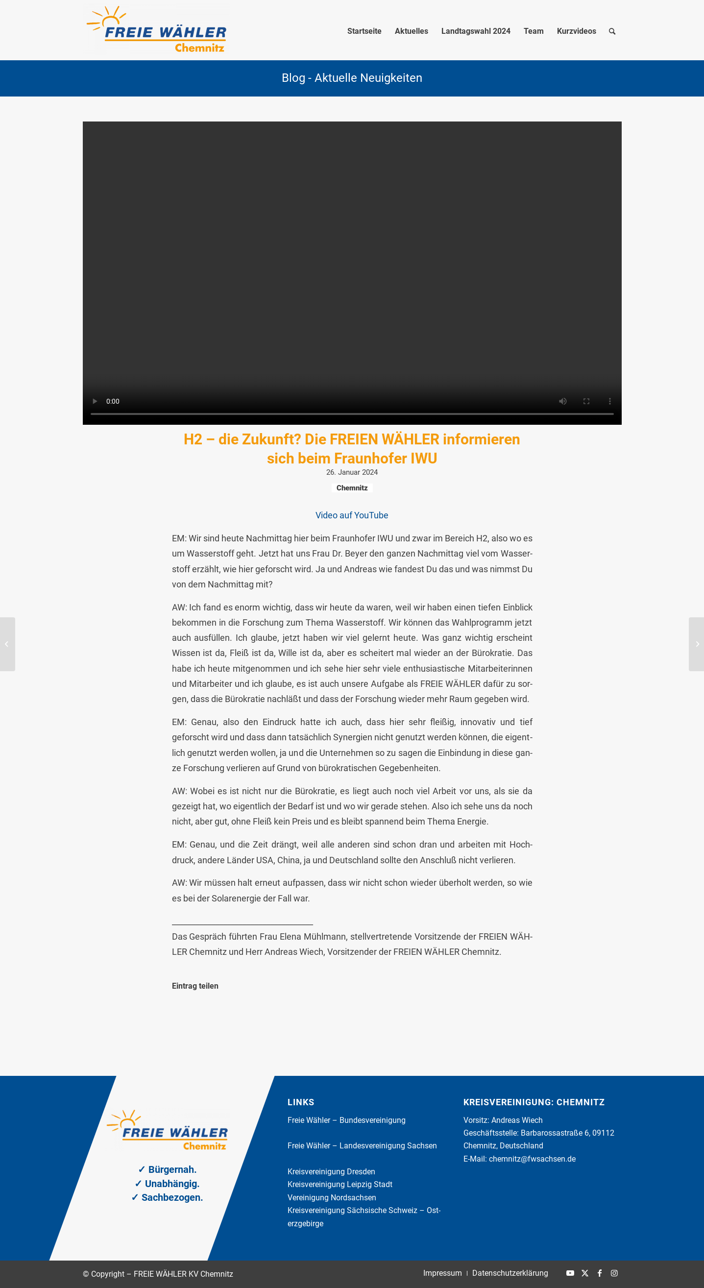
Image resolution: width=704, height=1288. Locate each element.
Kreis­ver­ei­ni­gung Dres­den (331, 1171)
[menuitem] (364, 31)
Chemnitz (352, 488)
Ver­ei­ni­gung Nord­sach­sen (332, 1197)
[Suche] (612, 31)
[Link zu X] (585, 1272)
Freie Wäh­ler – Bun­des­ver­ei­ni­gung (347, 1120)
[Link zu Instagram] (614, 1272)
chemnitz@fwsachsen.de (532, 1159)
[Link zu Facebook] (599, 1272)
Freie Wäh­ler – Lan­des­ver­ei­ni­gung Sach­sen (362, 1145)
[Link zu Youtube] (570, 1272)
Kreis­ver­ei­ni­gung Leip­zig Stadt (340, 1184)
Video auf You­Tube (352, 515)
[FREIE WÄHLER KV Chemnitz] (156, 31)
